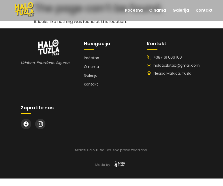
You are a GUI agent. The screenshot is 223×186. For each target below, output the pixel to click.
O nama (157, 10)
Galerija (180, 10)
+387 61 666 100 (168, 57)
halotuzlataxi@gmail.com (177, 65)
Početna (134, 10)
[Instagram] (40, 124)
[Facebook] (26, 124)
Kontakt (204, 10)
